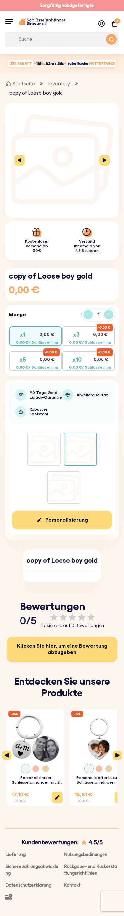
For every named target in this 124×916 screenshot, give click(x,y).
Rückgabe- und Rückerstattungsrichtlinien (90, 869)
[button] (9, 21)
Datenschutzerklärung (28, 885)
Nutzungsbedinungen (85, 854)
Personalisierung (66, 520)
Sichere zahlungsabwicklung (31, 869)
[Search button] (111, 39)
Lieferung (15, 854)
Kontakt (72, 885)
